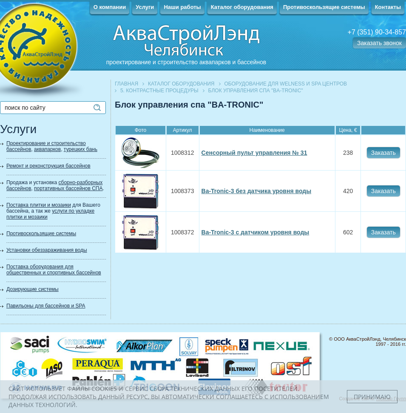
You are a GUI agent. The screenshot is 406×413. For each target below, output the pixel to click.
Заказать (383, 152)
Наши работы (182, 7)
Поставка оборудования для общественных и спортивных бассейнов (53, 270)
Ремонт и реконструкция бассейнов (48, 166)
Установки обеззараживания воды (46, 250)
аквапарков (47, 149)
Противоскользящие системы (324, 7)
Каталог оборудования (242, 7)
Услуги (145, 7)
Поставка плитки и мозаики (38, 205)
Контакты (388, 7)
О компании (110, 7)
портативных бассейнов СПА (68, 188)
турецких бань (80, 149)
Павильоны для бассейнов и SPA (45, 306)
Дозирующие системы (32, 289)
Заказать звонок (379, 43)
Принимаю (372, 397)
